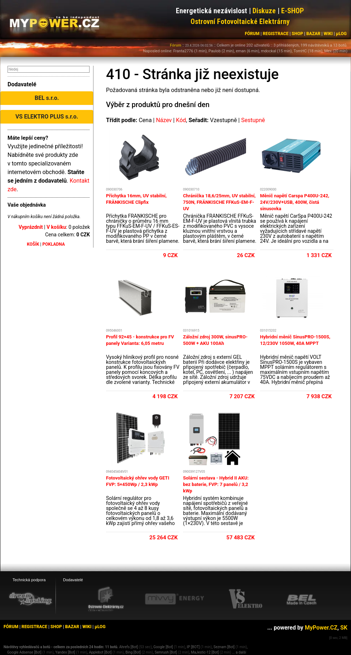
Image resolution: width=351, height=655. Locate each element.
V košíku (56, 227)
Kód (181, 120)
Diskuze (264, 10)
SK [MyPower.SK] (343, 627)
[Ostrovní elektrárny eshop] (106, 599)
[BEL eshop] (301, 599)
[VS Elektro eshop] (245, 599)
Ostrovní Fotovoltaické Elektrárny (240, 21)
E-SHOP (292, 10)
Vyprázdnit (31, 227)
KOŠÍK (33, 244)
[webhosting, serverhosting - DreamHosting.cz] (30, 598)
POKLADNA (53, 244)
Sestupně (253, 120)
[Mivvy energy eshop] (174, 598)
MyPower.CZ (321, 627)
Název (164, 120)
